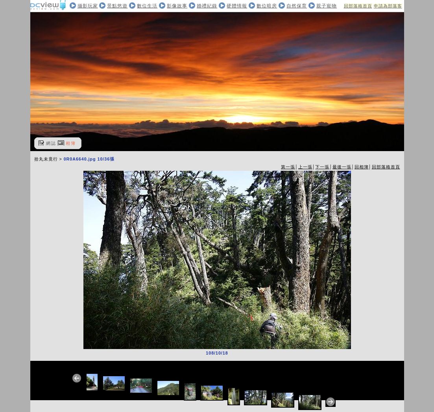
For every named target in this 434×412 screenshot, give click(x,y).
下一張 (322, 166)
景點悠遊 (117, 6)
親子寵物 (326, 6)
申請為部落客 (388, 6)
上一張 (305, 166)
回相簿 (362, 166)
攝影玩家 (88, 6)
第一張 (288, 166)
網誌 (51, 143)
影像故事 (177, 6)
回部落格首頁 (358, 6)
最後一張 (341, 166)
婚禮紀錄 (207, 6)
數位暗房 (267, 6)
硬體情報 (237, 6)
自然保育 (296, 6)
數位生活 (147, 6)
